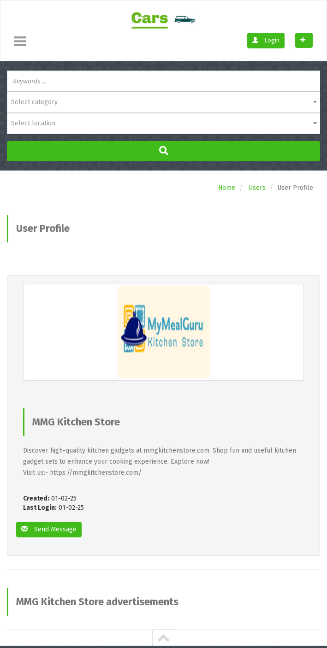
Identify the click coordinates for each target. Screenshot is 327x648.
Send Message (49, 529)
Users (257, 188)
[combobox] (163, 102)
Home (226, 188)
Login (265, 40)
